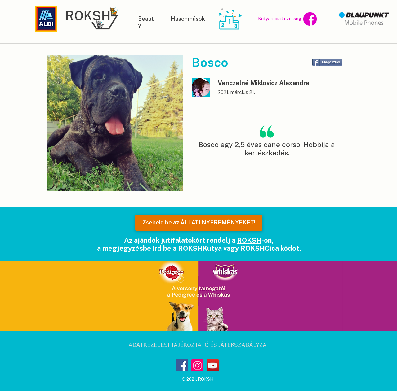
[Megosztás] (327, 62)
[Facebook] (182, 365)
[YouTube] (213, 365)
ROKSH (249, 240)
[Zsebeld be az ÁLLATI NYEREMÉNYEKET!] (198, 223)
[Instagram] (197, 365)
